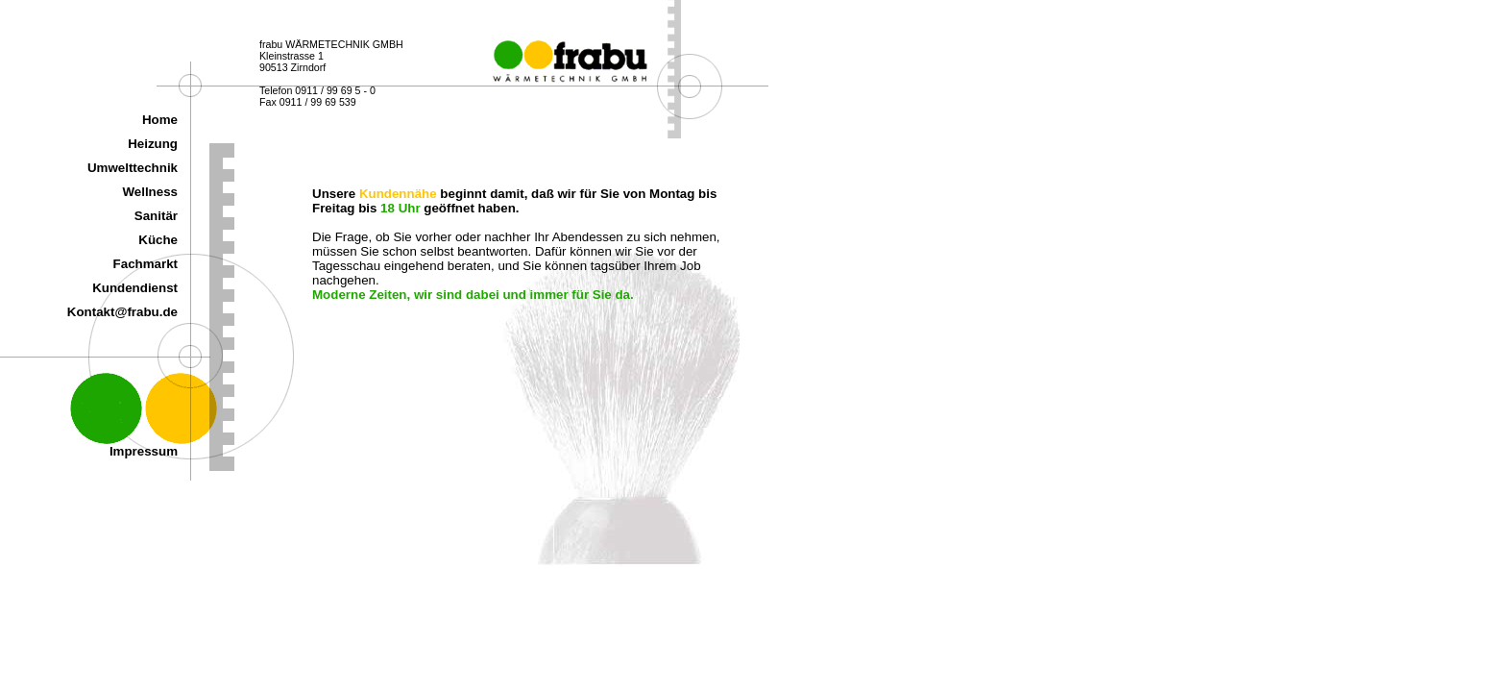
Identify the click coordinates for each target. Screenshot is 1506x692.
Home (160, 119)
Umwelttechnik (132, 168)
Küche (158, 240)
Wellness (150, 192)
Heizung (153, 143)
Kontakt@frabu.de (122, 312)
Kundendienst (135, 288)
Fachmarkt (145, 264)
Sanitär (156, 216)
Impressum (143, 451)
